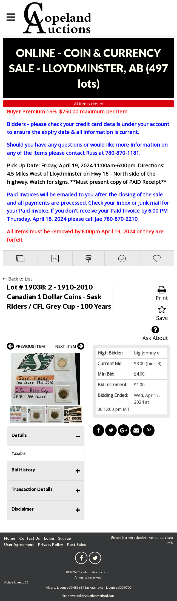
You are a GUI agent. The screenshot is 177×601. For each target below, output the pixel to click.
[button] (79, 358)
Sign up (64, 538)
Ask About (155, 333)
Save (162, 313)
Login (49, 538)
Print (162, 293)
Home (9, 538)
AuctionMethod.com (100, 595)
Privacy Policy (50, 544)
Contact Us (29, 538)
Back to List (17, 279)
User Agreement (19, 544)
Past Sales (76, 544)
